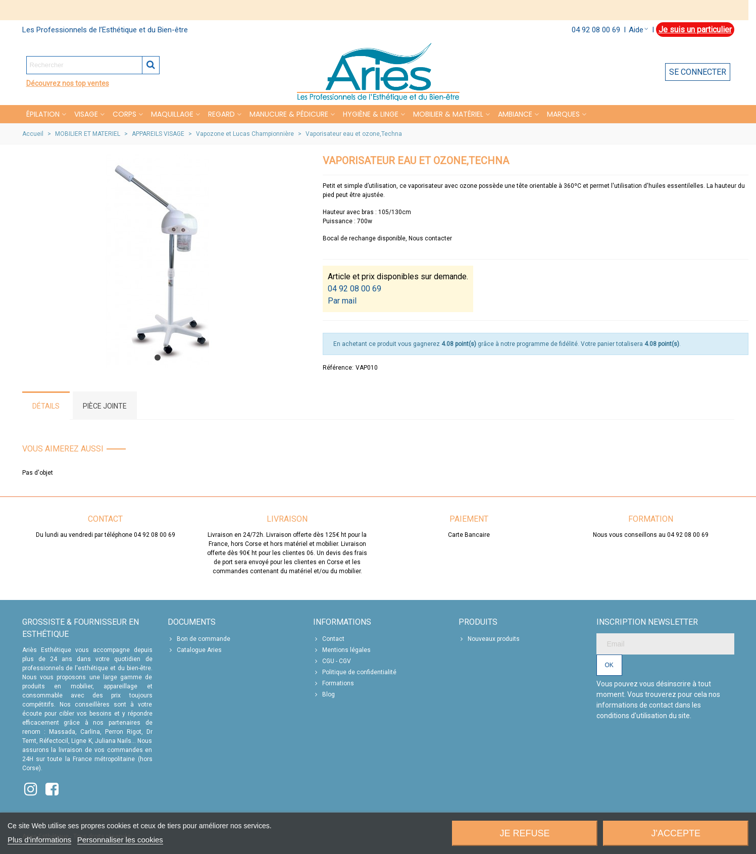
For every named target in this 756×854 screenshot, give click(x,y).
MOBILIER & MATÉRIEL (448, 114)
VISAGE (86, 114)
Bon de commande (199, 638)
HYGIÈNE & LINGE (370, 114)
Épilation (43, 114)
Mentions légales (342, 650)
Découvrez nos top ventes (67, 83)
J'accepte (675, 833)
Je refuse (524, 833)
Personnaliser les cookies (120, 839)
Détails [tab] (46, 406)
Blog (324, 694)
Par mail (342, 301)
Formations (333, 683)
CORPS (124, 114)
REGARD (221, 114)
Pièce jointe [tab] (105, 406)
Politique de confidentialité (354, 672)
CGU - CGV (332, 661)
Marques (563, 114)
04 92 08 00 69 (596, 29)
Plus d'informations (39, 839)
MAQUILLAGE (172, 114)
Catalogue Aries (195, 650)
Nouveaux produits (489, 638)
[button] (158, 358)
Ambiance (515, 114)
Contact (328, 638)
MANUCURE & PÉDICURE (288, 114)
